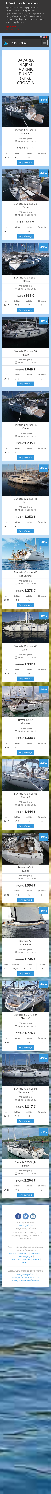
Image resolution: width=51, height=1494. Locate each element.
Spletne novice (35, 1253)
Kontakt (25, 1262)
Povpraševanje (25, 162)
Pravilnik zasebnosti (21, 1259)
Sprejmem (11, 26)
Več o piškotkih (12, 30)
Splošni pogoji (25, 1256)
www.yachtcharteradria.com (25, 1277)
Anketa (12, 1253)
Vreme (36, 1259)
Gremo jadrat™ (25, 1225)
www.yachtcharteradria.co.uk (25, 1280)
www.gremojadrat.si (25, 1274)
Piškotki (22, 1253)
